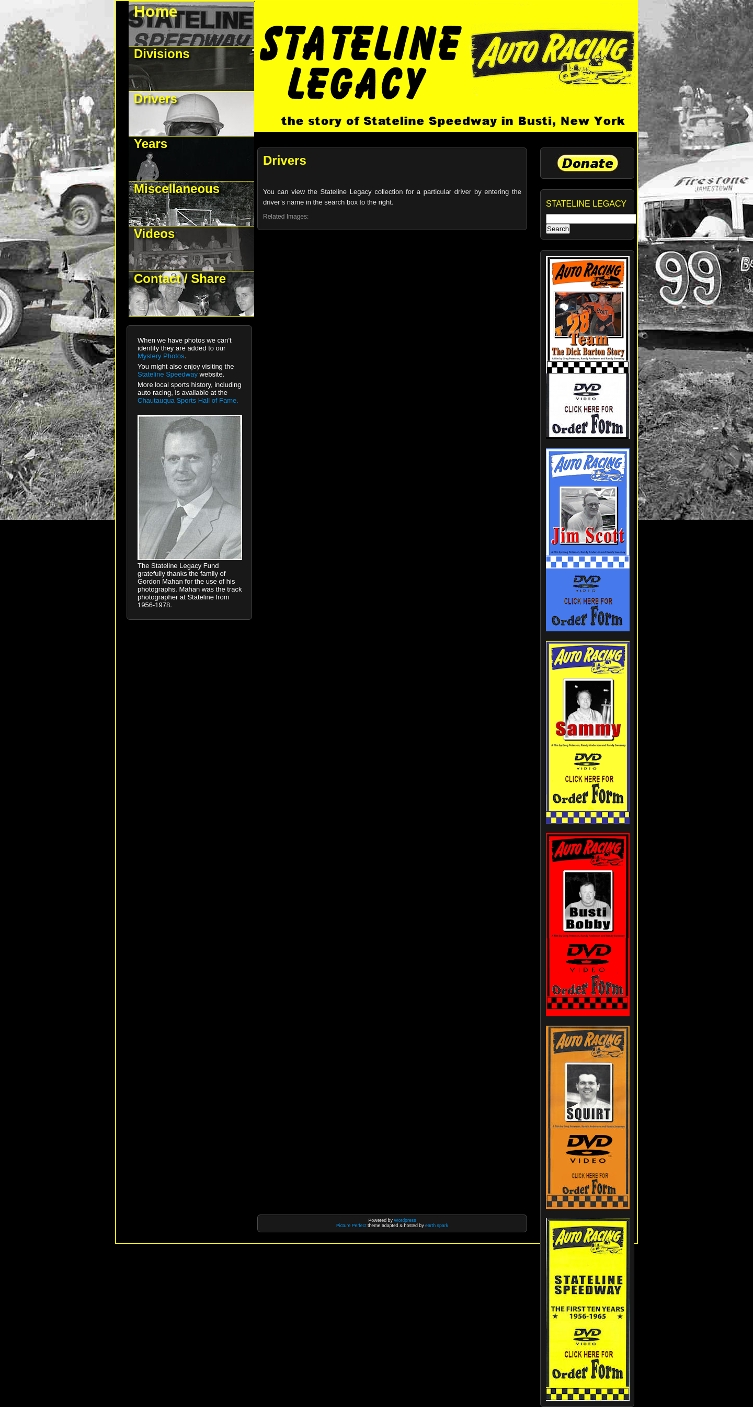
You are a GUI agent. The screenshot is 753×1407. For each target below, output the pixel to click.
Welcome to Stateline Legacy (192, 24)
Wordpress (405, 1220)
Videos (154, 233)
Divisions (162, 54)
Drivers (155, 99)
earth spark (436, 1225)
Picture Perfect (351, 1225)
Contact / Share (180, 278)
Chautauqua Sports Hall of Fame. (188, 400)
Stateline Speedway (168, 374)
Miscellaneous (177, 188)
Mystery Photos (161, 356)
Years (150, 144)
